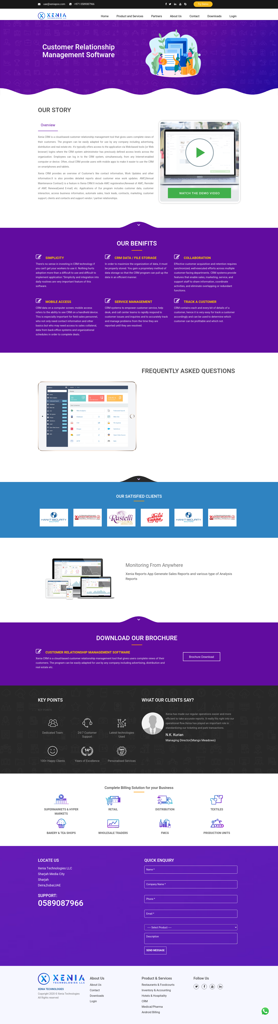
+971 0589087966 (84, 4)
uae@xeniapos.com (54, 4)
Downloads (214, 16)
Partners (156, 16)
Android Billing (151, 1012)
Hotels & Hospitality (154, 996)
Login (233, 16)
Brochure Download (201, 656)
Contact (194, 16)
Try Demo (203, 4)
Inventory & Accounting (156, 990)
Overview (48, 125)
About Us (176, 16)
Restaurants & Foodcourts (158, 985)
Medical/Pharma (152, 1007)
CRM (145, 1001)
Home (105, 16)
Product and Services (129, 16)
